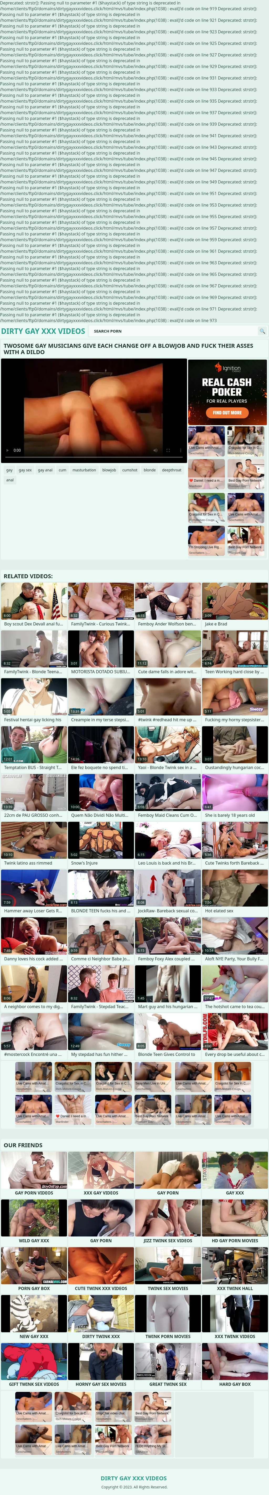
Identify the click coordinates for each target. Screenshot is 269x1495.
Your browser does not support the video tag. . (94, 411)
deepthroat (172, 469)
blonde (150, 469)
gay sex (25, 469)
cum (62, 469)
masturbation (84, 469)
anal (10, 479)
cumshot (129, 469)
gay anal (45, 469)
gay (9, 469)
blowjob (109, 469)
